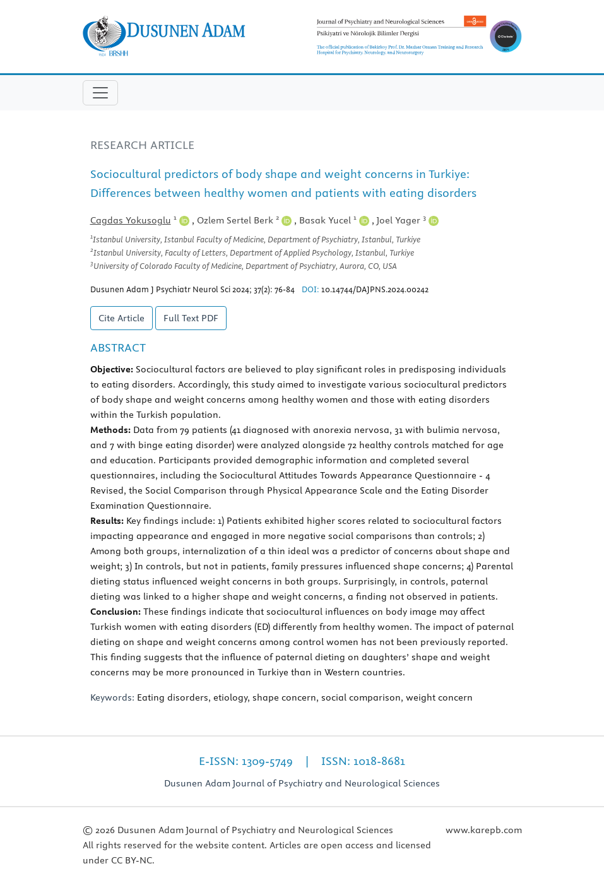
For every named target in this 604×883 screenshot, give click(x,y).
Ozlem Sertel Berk (244, 220)
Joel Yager (407, 220)
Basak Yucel (334, 220)
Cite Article (121, 318)
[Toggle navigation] (100, 92)
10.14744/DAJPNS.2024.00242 (375, 289)
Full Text (190, 318)
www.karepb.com (484, 830)
